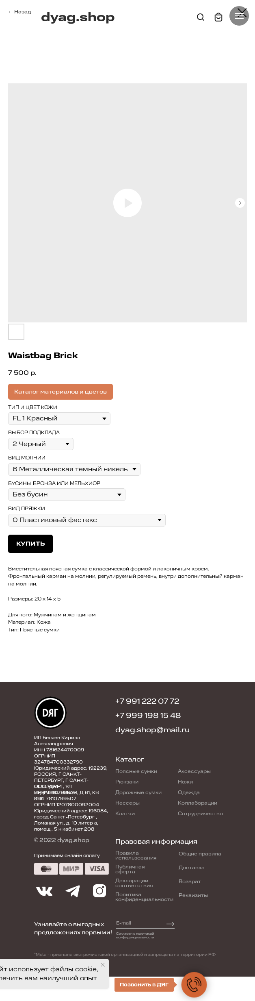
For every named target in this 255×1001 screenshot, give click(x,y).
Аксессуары (194, 771)
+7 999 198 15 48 (148, 715)
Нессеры (127, 803)
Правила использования (136, 855)
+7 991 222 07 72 (147, 701)
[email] (136, 923)
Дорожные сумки (138, 792)
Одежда (189, 792)
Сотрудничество (200, 813)
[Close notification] (103, 965)
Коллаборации (197, 803)
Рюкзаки (126, 782)
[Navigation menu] (239, 16)
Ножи (185, 782)
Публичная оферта (130, 869)
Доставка (192, 867)
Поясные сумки (136, 771)
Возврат (190, 881)
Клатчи (125, 813)
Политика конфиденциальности (144, 897)
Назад (22, 12)
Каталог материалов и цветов (60, 392)
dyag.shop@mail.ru (152, 730)
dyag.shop (78, 17)
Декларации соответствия (134, 883)
